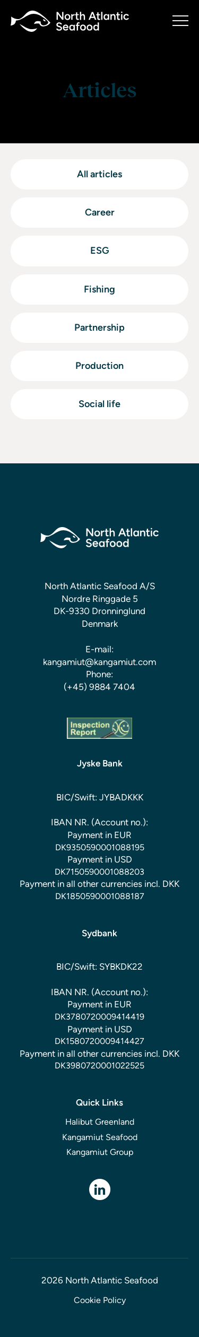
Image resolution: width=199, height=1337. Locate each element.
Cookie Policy (100, 1300)
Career (100, 212)
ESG (99, 250)
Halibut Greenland (99, 1122)
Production (99, 366)
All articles (99, 174)
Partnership (99, 327)
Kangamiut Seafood (99, 1137)
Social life (99, 404)
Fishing (99, 289)
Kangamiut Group (99, 1152)
